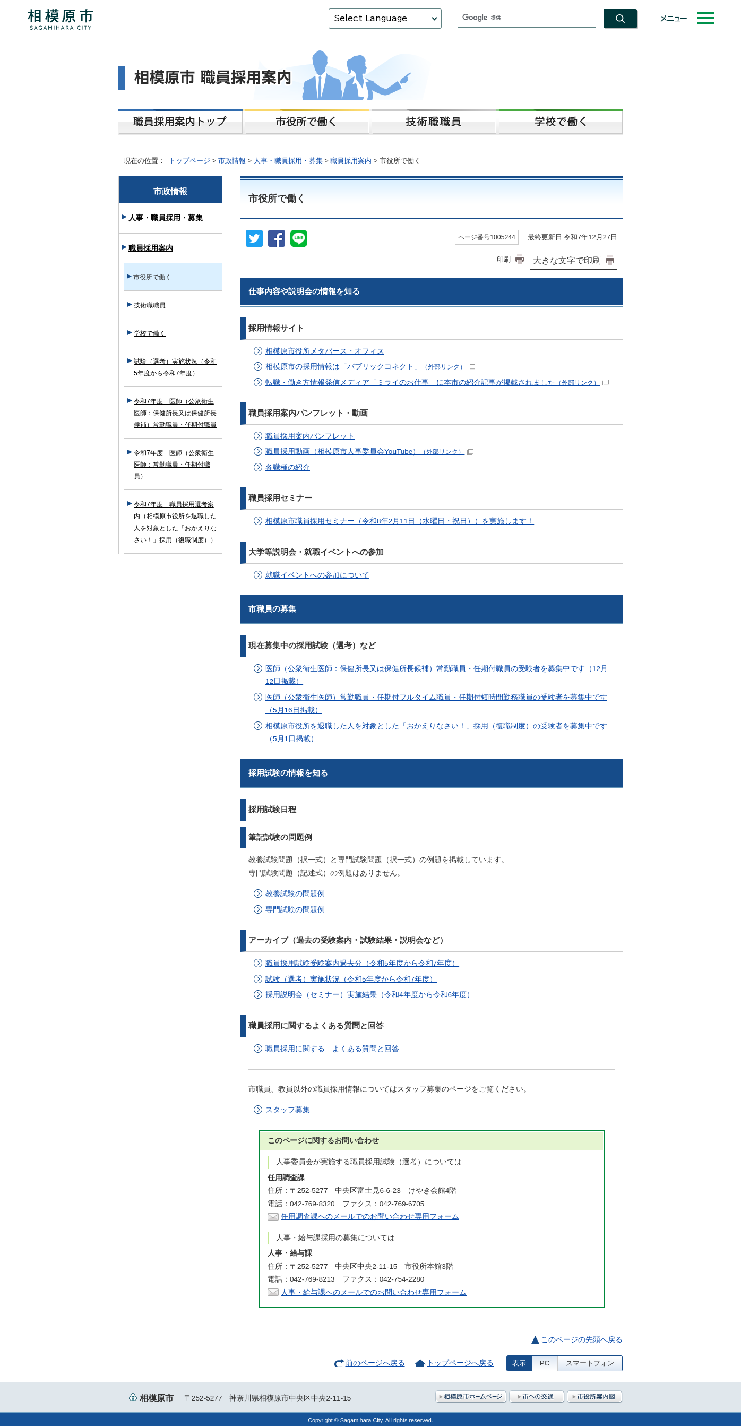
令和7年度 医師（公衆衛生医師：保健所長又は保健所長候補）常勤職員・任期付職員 (175, 413)
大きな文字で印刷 (567, 260)
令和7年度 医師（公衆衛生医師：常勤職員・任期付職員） (174, 464)
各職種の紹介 (287, 467)
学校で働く (150, 333)
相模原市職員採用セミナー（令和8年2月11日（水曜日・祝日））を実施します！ (399, 521)
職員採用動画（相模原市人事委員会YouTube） (369, 452)
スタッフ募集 (287, 1110)
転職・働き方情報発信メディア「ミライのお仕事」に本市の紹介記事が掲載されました (437, 382)
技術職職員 (150, 305)
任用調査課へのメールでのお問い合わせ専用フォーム (370, 1217)
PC (544, 1363)
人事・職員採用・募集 (288, 161)
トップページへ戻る (460, 1363)
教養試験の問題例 (295, 894)
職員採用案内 (351, 161)
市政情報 (232, 161)
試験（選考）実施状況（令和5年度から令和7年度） (351, 979)
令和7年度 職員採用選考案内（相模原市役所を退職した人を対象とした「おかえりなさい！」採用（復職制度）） (175, 522)
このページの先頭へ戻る (582, 1340)
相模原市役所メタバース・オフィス (324, 351)
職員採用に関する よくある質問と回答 (332, 1049)
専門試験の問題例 (295, 910)
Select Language (370, 18)
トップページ (189, 161)
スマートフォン (590, 1363)
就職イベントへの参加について (317, 575)
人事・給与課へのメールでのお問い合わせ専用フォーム (374, 1292)
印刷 (504, 259)
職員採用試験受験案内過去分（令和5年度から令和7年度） (362, 963)
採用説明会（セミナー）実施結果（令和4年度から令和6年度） (369, 995)
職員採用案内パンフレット (310, 436)
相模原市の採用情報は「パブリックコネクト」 (370, 367)
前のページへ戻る (375, 1363)
